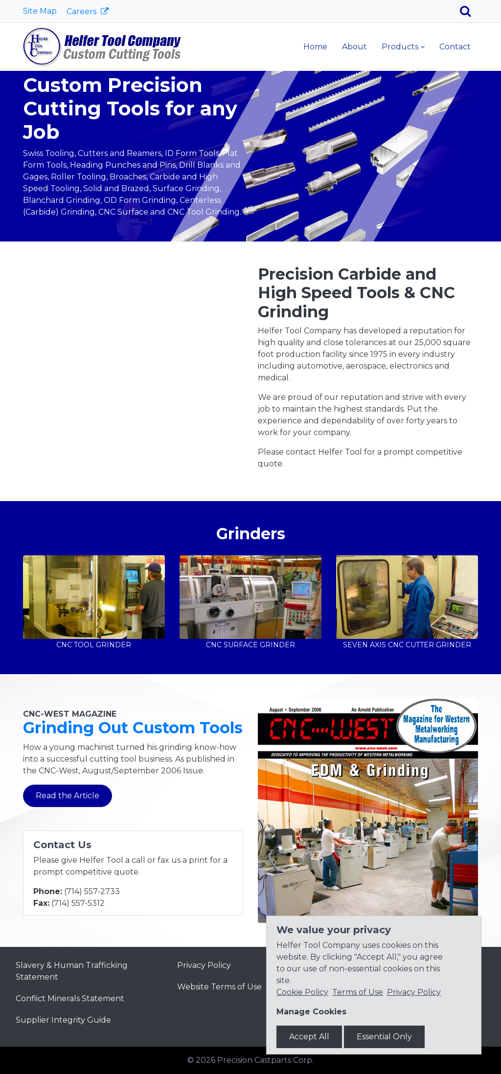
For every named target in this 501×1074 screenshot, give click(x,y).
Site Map (40, 11)
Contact (455, 46)
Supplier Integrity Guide (63, 1020)
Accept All (309, 1036)
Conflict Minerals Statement (70, 998)
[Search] (469, 11)
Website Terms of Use (219, 986)
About (354, 46)
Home (315, 46)
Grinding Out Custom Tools (133, 727)
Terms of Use (357, 992)
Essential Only (384, 1036)
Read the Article (67, 795)
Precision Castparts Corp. (265, 1060)
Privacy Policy (204, 965)
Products (400, 46)
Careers (82, 11)
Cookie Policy (302, 992)
